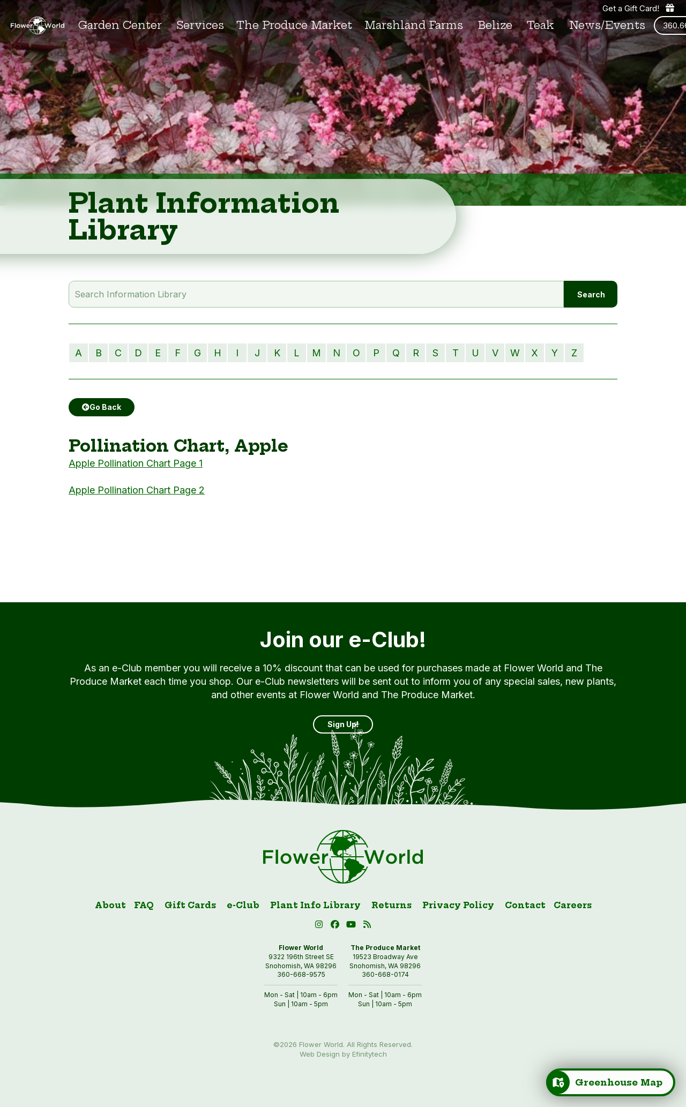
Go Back (101, 407)
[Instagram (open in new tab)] (320, 926)
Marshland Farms (413, 25)
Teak (540, 25)
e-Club (243, 905)
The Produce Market (294, 25)
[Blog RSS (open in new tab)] (367, 926)
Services (200, 25)
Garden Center (120, 25)
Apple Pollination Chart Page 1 (136, 463)
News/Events (607, 25)
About (110, 905)
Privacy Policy (458, 905)
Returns (391, 905)
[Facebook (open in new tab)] (337, 926)
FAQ (144, 905)
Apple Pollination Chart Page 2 (137, 490)
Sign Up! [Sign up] (343, 724)
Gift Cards (190, 905)
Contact (525, 905)
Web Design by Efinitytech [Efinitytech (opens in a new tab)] (343, 1054)
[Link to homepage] (37, 26)
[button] (353, 926)
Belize (495, 25)
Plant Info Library (315, 905)
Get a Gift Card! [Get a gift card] (638, 8)
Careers (573, 905)
